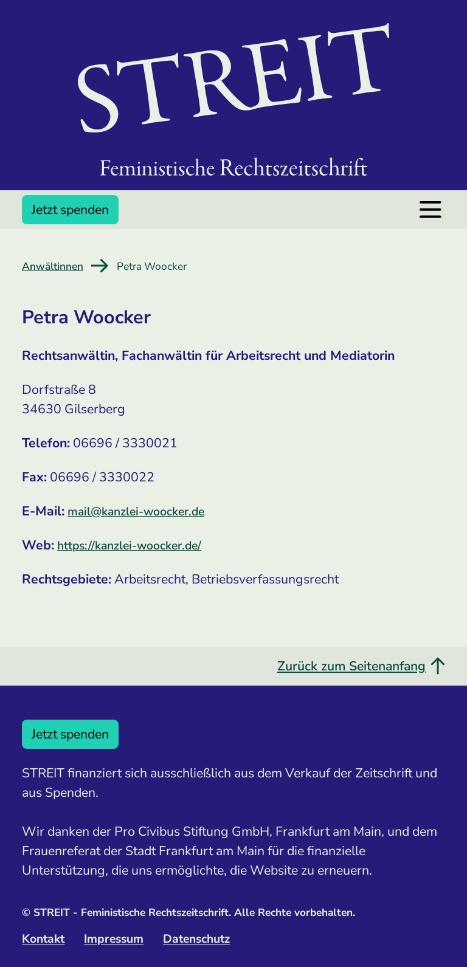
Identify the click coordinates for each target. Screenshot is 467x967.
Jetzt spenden (70, 210)
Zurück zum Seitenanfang (361, 666)
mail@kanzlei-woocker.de (135, 511)
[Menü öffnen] (430, 209)
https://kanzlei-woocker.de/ (129, 545)
